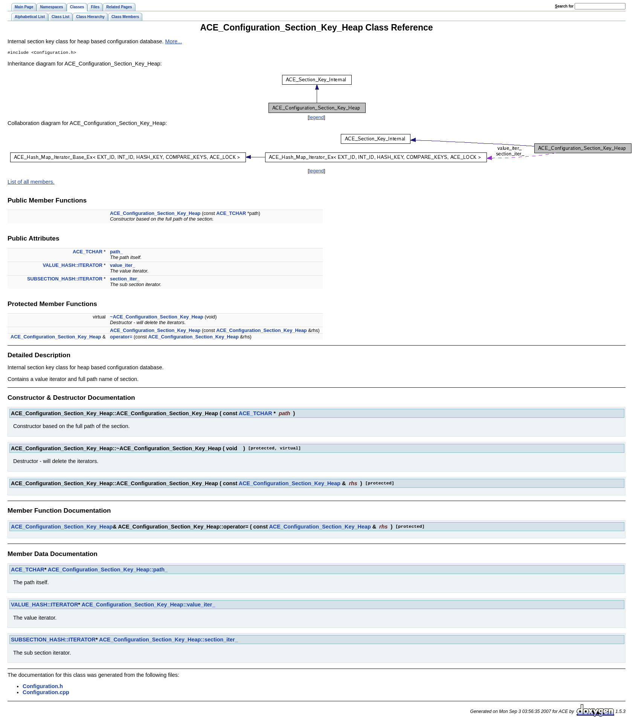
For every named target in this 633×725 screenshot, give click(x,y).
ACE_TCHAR (231, 214)
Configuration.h (43, 687)
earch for (564, 6)
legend (316, 118)
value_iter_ (122, 266)
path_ (116, 252)
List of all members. (31, 183)
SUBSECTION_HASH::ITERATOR (64, 279)
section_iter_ (125, 279)
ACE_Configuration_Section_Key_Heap (155, 214)
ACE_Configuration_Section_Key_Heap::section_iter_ (168, 640)
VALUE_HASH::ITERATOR (72, 266)
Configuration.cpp (46, 693)
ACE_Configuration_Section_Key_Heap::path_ (108, 570)
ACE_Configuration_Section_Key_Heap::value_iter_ (148, 605)
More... (173, 41)
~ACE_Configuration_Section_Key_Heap (156, 317)
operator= (121, 337)
